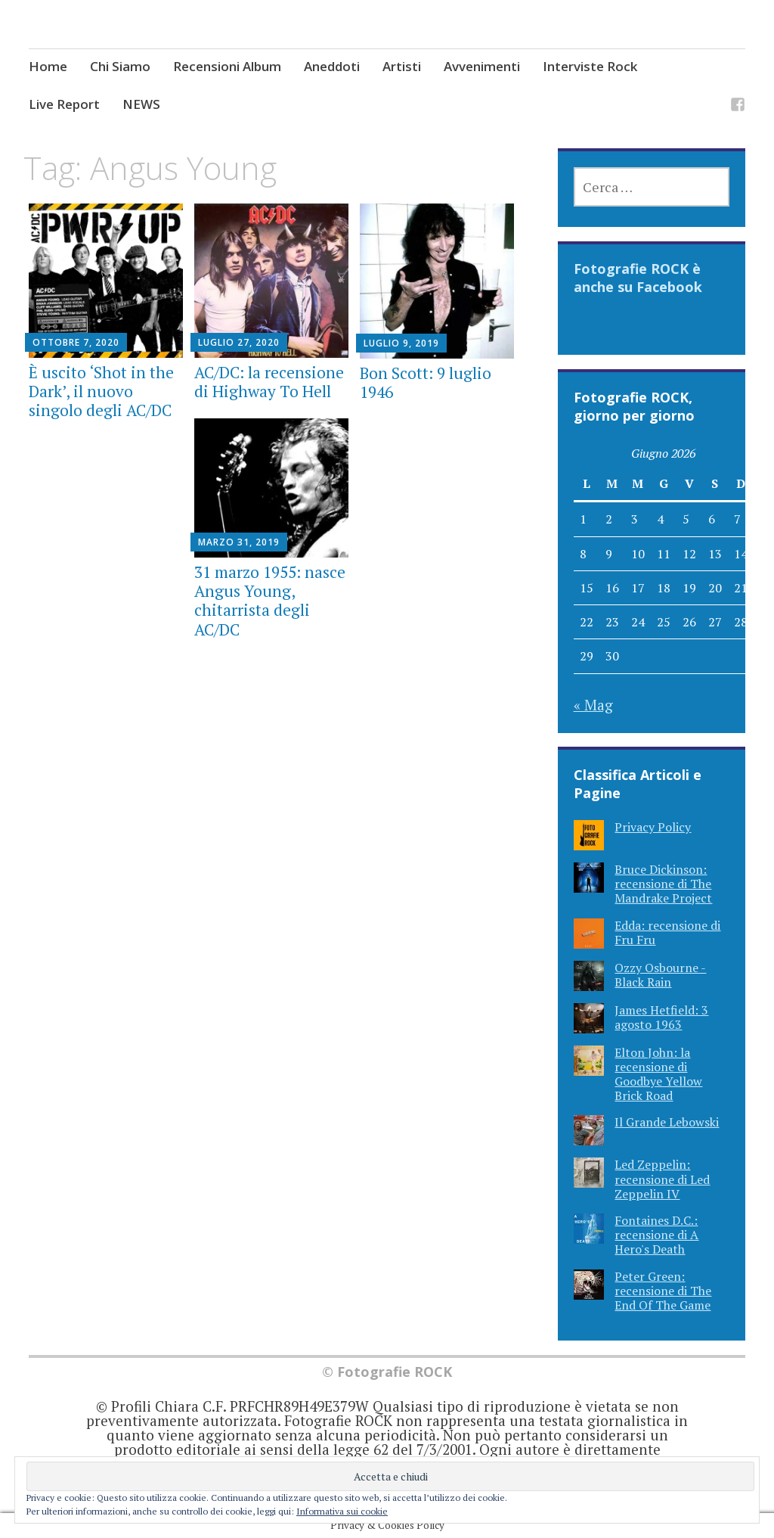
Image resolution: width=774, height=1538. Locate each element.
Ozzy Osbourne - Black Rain (660, 974)
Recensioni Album (227, 66)
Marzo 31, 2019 (239, 542)
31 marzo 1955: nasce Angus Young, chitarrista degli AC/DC (269, 600)
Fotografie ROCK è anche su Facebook (638, 277)
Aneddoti (332, 66)
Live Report (64, 104)
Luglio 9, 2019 (401, 343)
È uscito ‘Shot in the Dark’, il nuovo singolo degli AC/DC (101, 391)
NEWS (141, 104)
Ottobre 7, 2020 (76, 342)
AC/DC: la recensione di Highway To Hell (269, 382)
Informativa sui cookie (342, 1511)
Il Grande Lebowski (667, 1122)
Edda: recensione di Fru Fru (667, 932)
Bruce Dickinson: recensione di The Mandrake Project (663, 883)
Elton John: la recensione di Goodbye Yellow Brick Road (658, 1074)
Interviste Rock (590, 66)
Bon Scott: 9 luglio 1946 (425, 382)
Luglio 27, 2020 (239, 342)
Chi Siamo (120, 66)
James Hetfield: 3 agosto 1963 (661, 1017)
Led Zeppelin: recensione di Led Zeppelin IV (662, 1178)
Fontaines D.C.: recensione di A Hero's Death (656, 1234)
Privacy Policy (653, 827)
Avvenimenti (482, 66)
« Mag (593, 704)
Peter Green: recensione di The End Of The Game (663, 1290)
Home (48, 66)
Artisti (401, 66)
